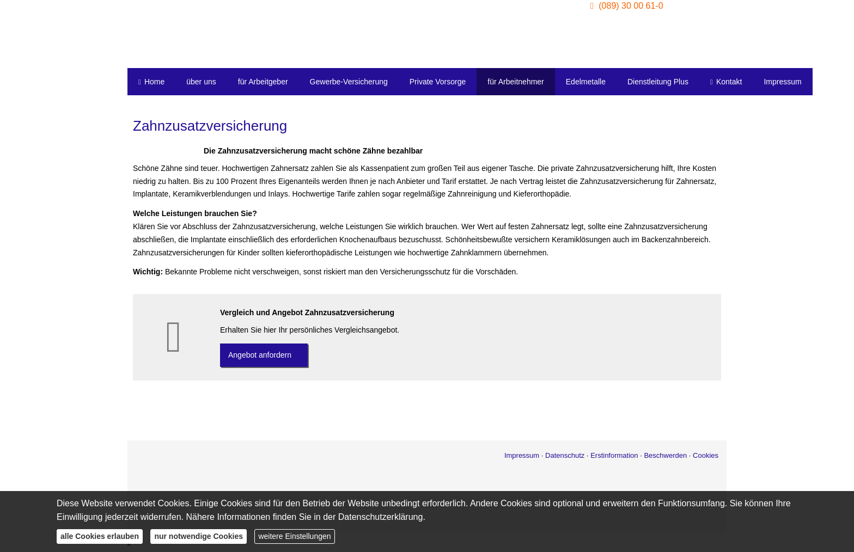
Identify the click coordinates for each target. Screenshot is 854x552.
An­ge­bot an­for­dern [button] (259, 355)
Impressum (521, 455)
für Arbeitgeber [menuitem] (263, 81)
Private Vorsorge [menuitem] (438, 81)
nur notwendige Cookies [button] (198, 536)
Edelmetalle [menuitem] (586, 81)
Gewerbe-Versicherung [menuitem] (349, 81)
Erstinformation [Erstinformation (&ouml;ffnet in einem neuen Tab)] (614, 455)
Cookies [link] (705, 455)
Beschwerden (665, 455)
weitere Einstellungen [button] (294, 536)
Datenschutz (564, 455)
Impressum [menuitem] (782, 81)
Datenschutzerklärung (380, 517)
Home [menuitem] (151, 81)
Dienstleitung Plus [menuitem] (657, 81)
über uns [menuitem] (201, 81)
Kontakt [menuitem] (726, 81)
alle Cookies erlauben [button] (99, 536)
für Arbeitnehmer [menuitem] (515, 81)
